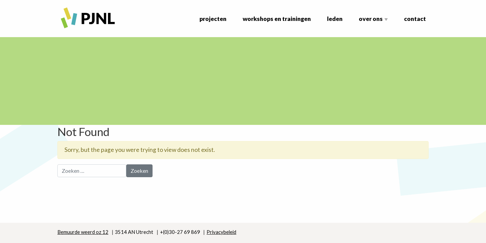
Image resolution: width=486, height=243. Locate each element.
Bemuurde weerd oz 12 (82, 232)
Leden (335, 18)
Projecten (212, 18)
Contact (415, 18)
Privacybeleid (221, 232)
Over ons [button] (371, 18)
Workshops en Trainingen (277, 18)
